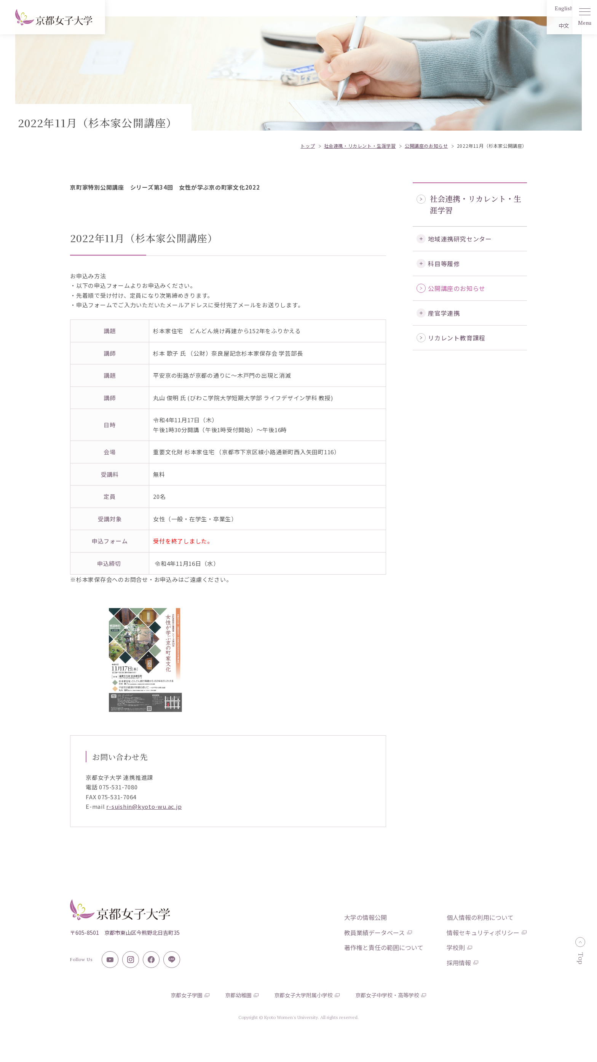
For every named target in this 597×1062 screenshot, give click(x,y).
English (545, 8)
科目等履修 (444, 263)
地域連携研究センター (460, 238)
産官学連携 (444, 313)
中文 (545, 25)
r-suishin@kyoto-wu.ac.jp (144, 806)
